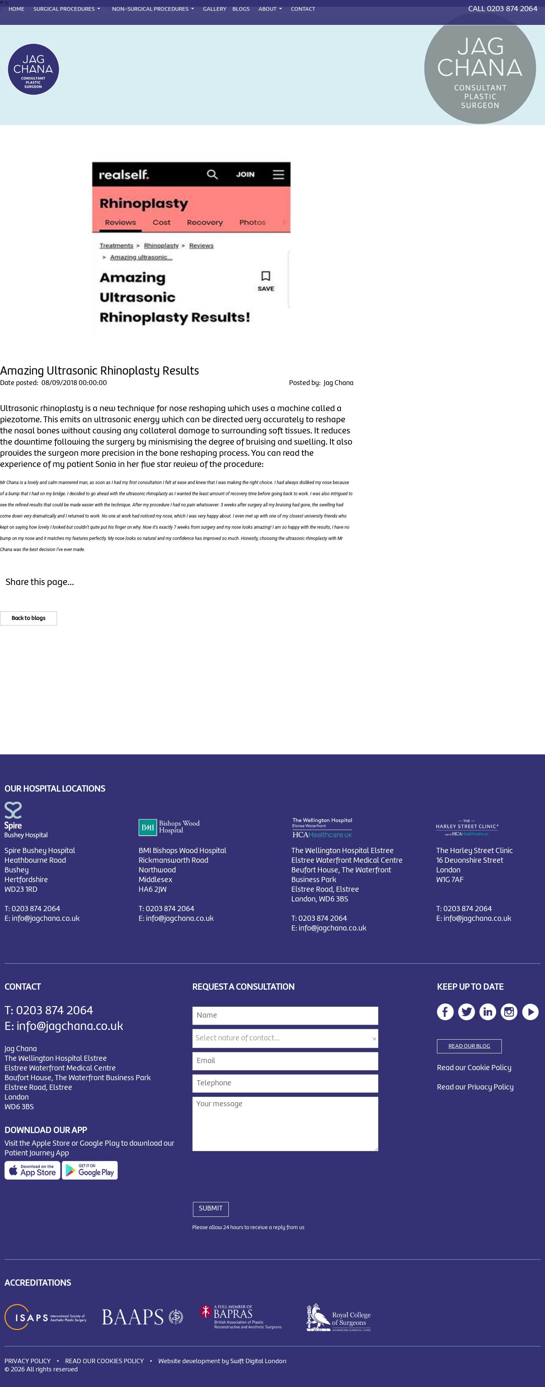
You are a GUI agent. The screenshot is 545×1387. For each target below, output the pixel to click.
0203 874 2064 (512, 9)
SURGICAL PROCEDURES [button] (65, 9)
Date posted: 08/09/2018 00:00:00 (53, 383)
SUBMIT (211, 1208)
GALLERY (214, 9)
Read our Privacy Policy (475, 1087)
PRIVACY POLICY (27, 1361)
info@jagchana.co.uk (46, 919)
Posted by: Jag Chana (321, 383)
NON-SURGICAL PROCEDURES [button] (151, 9)
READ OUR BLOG (469, 1046)
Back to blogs (28, 618)
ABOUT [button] (268, 9)
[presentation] (248, 1172)
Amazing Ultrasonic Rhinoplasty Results (99, 372)
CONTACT (303, 9)
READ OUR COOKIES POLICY (104, 1361)
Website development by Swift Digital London (222, 1361)
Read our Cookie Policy (474, 1068)
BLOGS (241, 9)
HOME (17, 9)
